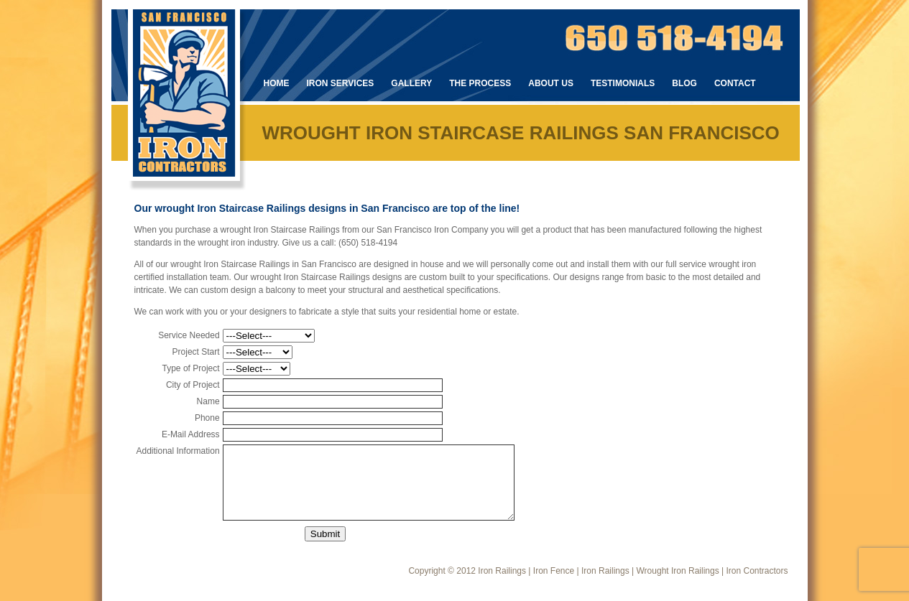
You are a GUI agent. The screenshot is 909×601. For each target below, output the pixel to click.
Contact (735, 83)
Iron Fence (553, 571)
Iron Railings (502, 571)
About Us (550, 83)
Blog (684, 83)
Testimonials (623, 83)
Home (277, 83)
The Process (480, 83)
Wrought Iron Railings (678, 571)
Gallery (411, 83)
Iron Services (340, 83)
